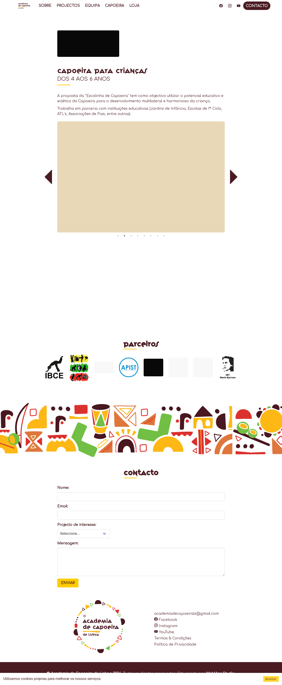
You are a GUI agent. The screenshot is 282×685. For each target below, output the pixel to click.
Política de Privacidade (175, 644)
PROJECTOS (68, 6)
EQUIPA (92, 6)
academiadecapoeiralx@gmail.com (186, 614)
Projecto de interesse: (76, 525)
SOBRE (45, 6)
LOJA (134, 6)
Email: (62, 506)
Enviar (68, 583)
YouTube (164, 632)
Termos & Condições (172, 638)
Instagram (166, 626)
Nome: (63, 488)
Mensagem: (67, 543)
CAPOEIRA (114, 6)
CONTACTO (257, 6)
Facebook (165, 620)
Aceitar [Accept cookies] (270, 679)
